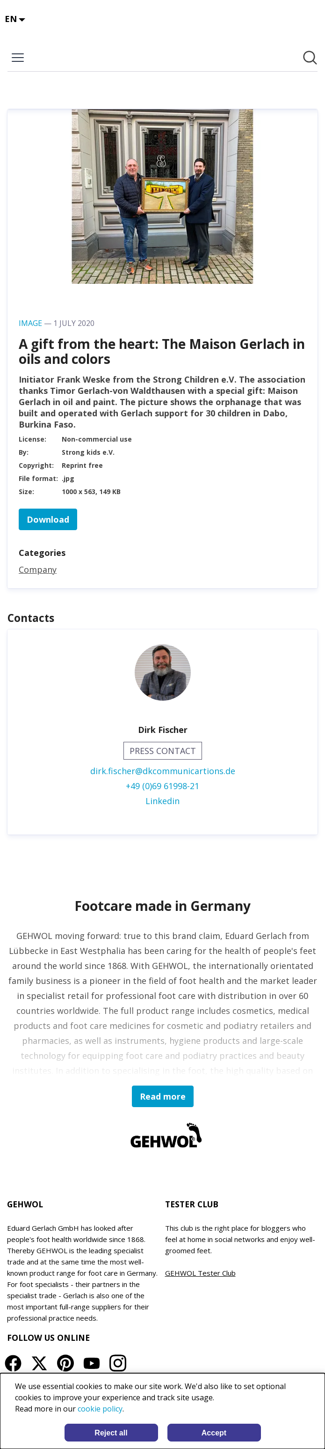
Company (38, 569)
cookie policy (100, 1409)
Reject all (110, 1433)
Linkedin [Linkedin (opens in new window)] (162, 800)
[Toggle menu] (17, 58)
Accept (214, 1433)
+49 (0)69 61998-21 (162, 785)
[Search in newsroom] (310, 57)
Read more (163, 1096)
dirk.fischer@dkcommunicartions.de (162, 770)
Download (48, 519)
